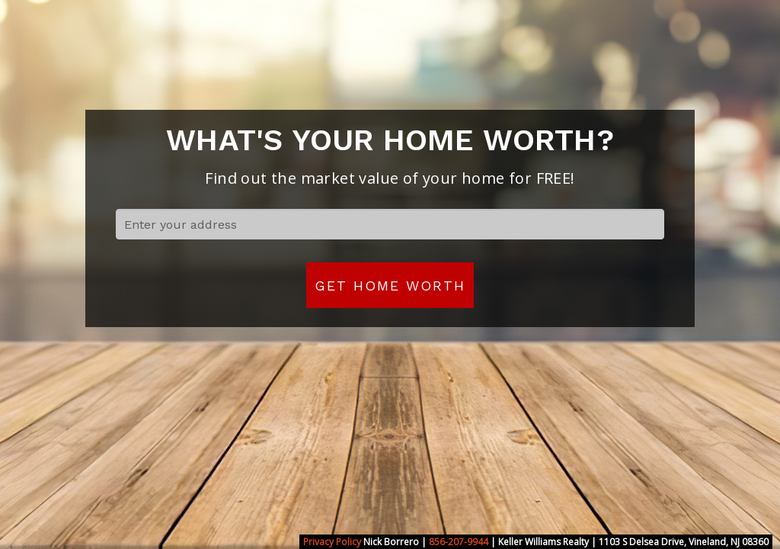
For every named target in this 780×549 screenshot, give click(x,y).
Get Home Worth (390, 286)
